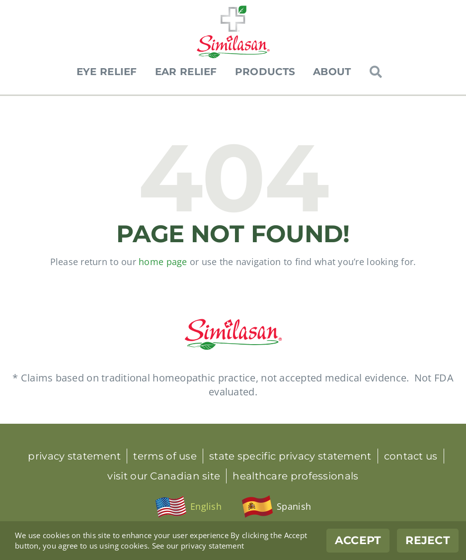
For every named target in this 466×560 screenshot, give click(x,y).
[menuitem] (188, 506)
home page (163, 262)
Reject (427, 540)
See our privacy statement (198, 546)
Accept (358, 540)
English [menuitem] (206, 506)
